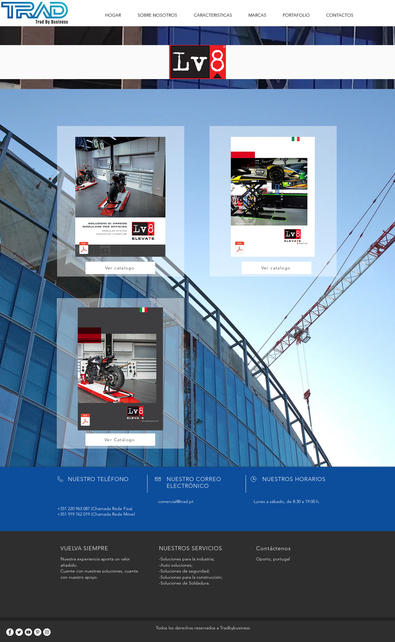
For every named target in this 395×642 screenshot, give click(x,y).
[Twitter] (19, 632)
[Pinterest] (37, 632)
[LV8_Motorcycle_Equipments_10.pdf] (85, 420)
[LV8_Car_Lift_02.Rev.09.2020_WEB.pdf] (240, 248)
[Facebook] (10, 632)
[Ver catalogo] (120, 268)
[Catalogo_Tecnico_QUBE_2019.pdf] (84, 249)
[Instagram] (47, 632)
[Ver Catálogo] (120, 439)
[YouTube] (28, 632)
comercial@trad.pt (175, 501)
